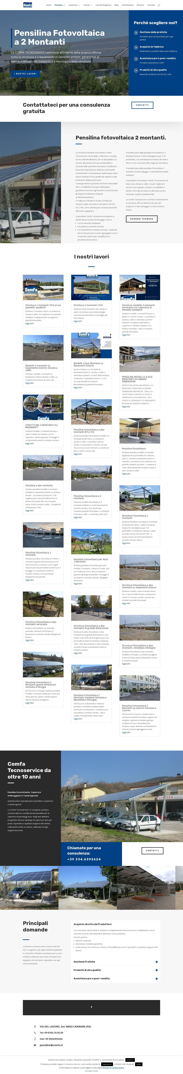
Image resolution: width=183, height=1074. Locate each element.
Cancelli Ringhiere (103, 5)
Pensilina (59, 5)
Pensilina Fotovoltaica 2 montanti (135, 516)
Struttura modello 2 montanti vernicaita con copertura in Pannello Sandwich (138, 307)
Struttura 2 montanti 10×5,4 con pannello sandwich (43, 306)
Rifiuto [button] (139, 1064)
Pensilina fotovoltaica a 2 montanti (87, 497)
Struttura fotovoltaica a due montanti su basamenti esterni (139, 586)
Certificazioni (128, 5)
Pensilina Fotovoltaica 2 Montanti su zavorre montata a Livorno (139, 708)
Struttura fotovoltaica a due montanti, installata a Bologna (138, 646)
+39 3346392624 (53, 1039)
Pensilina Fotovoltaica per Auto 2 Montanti (91, 560)
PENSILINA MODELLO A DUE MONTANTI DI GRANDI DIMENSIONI (137, 379)
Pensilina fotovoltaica (134, 448)
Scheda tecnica (141, 219)
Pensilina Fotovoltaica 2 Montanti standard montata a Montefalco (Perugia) (90, 697)
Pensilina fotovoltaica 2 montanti (38, 553)
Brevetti (140, 5)
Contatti (151, 5)
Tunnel (86, 5)
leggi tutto (29, 323)
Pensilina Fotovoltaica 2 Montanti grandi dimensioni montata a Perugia (40, 684)
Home (48, 5)
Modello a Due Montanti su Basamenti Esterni (88, 364)
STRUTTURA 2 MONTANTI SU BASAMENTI (41, 426)
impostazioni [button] (107, 1064)
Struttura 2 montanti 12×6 (88, 305)
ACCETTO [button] (130, 1060)
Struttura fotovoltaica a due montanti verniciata (40, 623)
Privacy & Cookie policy (113, 1067)
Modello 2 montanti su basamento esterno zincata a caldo (41, 368)
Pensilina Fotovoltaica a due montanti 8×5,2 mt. (89, 430)
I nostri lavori (25, 74)
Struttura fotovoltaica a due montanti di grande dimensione (91, 627)
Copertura (73, 5)
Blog (116, 5)
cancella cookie (91, 1071)
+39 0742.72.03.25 (53, 1033)
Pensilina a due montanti (39, 485)
